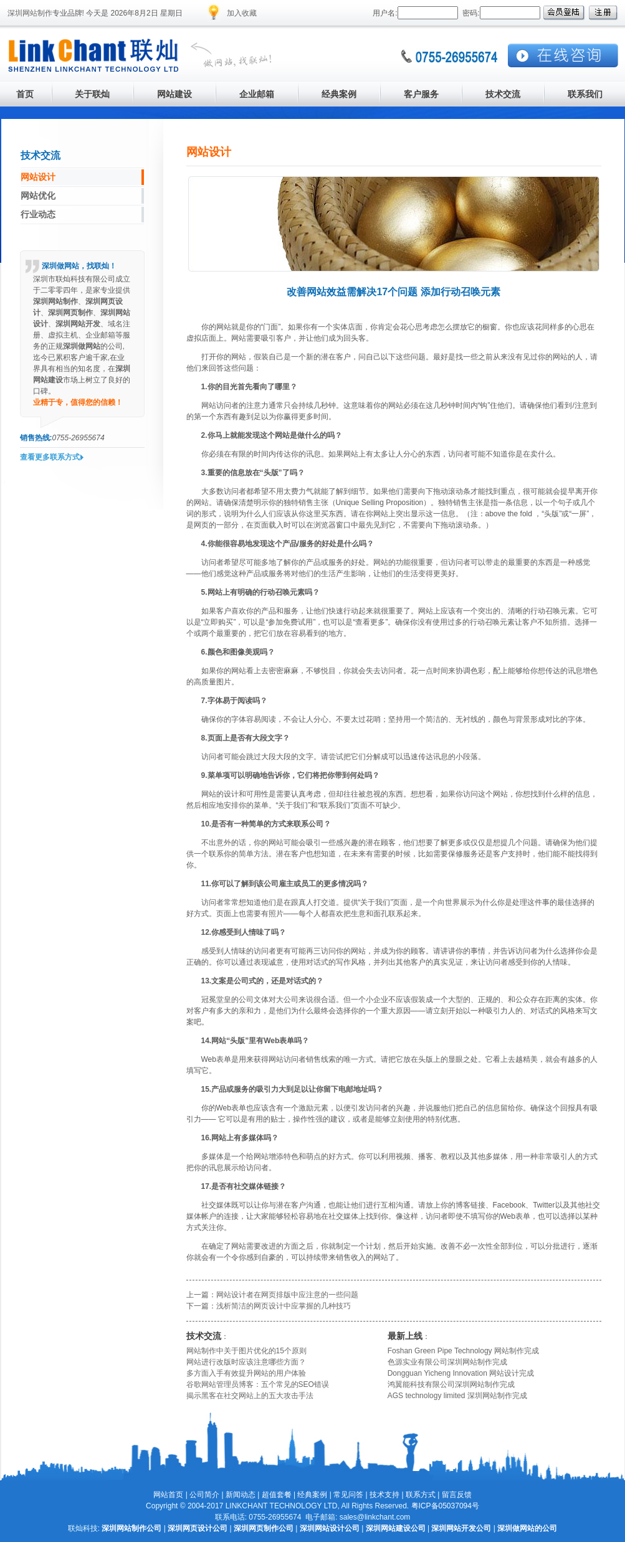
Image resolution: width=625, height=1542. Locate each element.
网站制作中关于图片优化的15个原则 (246, 1350)
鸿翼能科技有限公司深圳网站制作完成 (451, 1384)
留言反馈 (457, 1494)
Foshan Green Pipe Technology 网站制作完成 (463, 1350)
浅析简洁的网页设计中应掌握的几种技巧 (283, 1306)
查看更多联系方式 (50, 457)
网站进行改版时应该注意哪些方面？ (246, 1362)
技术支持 (384, 1494)
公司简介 (204, 1494)
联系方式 (421, 1494)
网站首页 (168, 1494)
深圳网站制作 (29, 13)
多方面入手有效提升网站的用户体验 (246, 1373)
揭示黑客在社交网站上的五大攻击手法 (249, 1395)
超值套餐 (277, 1494)
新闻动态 (240, 1494)
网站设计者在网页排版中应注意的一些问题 (287, 1294)
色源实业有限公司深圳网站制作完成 (447, 1362)
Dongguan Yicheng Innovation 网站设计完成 (461, 1373)
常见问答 (348, 1494)
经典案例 (312, 1494)
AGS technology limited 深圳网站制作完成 (457, 1395)
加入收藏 (242, 13)
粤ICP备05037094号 (445, 1506)
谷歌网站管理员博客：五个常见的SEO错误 (257, 1384)
